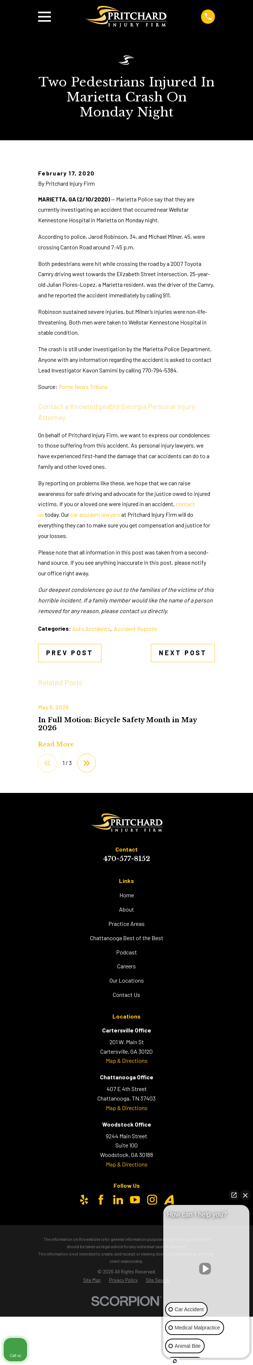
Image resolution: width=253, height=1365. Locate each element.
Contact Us (126, 1076)
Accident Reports (135, 709)
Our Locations (126, 1061)
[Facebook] (101, 1281)
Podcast (126, 1033)
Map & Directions (127, 1142)
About (126, 990)
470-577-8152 (126, 940)
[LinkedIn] (118, 1281)
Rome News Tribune (83, 467)
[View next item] (87, 844)
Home (126, 976)
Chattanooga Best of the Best (126, 1019)
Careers (126, 1047)
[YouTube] (135, 1281)
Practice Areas (126, 1004)
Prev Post (69, 734)
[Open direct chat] (234, 1195)
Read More (56, 826)
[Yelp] (84, 1281)
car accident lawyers (95, 595)
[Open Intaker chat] (175, 1361)
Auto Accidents (91, 709)
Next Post (183, 734)
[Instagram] (152, 1281)
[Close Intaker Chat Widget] (245, 1195)
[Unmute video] (206, 1268)
